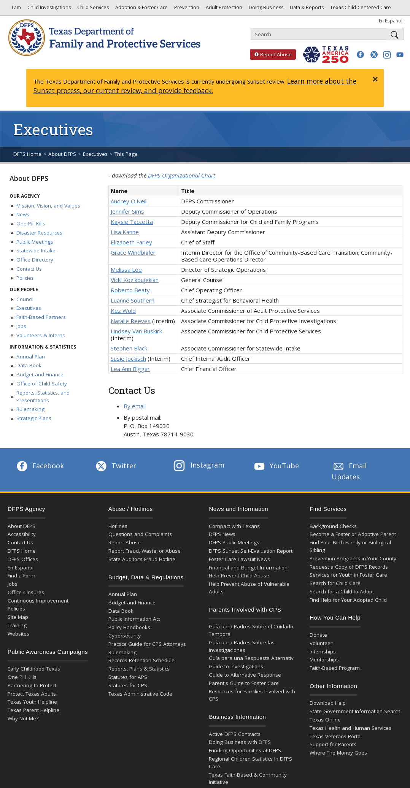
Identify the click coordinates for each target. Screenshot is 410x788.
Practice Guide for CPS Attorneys (147, 644)
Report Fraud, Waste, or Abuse (144, 550)
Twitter (115, 465)
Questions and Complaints (140, 534)
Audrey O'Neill (129, 201)
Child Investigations (48, 9)
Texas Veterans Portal (336, 736)
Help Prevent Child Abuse (239, 575)
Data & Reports (306, 9)
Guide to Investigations (236, 666)
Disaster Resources (39, 232)
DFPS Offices (23, 559)
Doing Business (265, 9)
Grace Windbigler (133, 252)
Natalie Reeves (131, 321)
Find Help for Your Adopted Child (348, 599)
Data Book (28, 365)
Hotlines (117, 526)
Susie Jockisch (128, 358)
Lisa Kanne (125, 232)
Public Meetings (34, 241)
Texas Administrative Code (140, 693)
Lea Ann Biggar (130, 369)
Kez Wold (123, 310)
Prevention (186, 9)
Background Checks (333, 526)
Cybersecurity (124, 635)
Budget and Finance (40, 374)
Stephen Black (129, 348)
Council (24, 299)
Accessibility (22, 534)
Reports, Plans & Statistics (139, 668)
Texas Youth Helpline (32, 701)
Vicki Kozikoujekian (135, 280)
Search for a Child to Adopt (342, 591)
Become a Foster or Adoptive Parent (353, 534)
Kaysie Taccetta (132, 221)
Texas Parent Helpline (33, 710)
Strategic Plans (33, 418)
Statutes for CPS (127, 685)
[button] (360, 54)
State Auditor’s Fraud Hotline (141, 559)
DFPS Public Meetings (234, 542)
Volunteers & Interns (40, 335)
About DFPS (62, 154)
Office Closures (26, 592)
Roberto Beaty (130, 290)
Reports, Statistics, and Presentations (43, 396)
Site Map (18, 617)
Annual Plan (30, 356)
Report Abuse (271, 54)
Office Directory (34, 259)
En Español (390, 20)
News (22, 214)
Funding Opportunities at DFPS (245, 750)
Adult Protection (223, 9)
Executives (95, 154)
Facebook (39, 465)
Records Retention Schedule (141, 660)
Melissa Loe (126, 269)
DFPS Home (27, 154)
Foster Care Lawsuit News (239, 559)
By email (135, 406)
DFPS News (222, 534)
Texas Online (325, 719)
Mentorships (324, 659)
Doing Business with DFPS (240, 742)
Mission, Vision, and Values (48, 205)
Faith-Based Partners (41, 317)
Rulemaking (30, 409)
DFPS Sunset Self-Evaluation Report (250, 550)
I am (15, 9)
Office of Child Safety (41, 383)
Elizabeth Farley (131, 242)
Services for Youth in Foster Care (348, 574)
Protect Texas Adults (32, 693)
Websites (18, 633)
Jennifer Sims (127, 211)
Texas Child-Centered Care (360, 9)
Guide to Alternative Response (245, 674)
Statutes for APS (127, 677)
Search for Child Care (335, 583)
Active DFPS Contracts (235, 734)
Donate (318, 634)
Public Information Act (134, 618)
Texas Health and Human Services (350, 728)
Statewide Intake (36, 250)
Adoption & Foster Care (141, 9)
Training (17, 625)
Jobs (21, 326)
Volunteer (321, 643)
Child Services (92, 9)
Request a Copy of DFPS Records (349, 566)
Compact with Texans (234, 526)
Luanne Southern (132, 300)
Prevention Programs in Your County (353, 558)
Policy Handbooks (129, 627)
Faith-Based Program (335, 667)
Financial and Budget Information (248, 567)
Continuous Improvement (38, 600)
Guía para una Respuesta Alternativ (251, 658)
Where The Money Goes (338, 752)
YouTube (276, 465)
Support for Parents (333, 744)
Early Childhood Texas (34, 668)
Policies (25, 277)
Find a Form (21, 575)
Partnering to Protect (32, 685)
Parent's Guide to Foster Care (244, 683)
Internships (323, 651)
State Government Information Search (355, 711)
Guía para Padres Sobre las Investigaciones (242, 646)
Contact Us (29, 268)
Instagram (198, 464)
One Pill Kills (30, 223)
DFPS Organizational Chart (181, 175)
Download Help (328, 702)
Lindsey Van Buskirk (136, 331)
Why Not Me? (23, 718)
